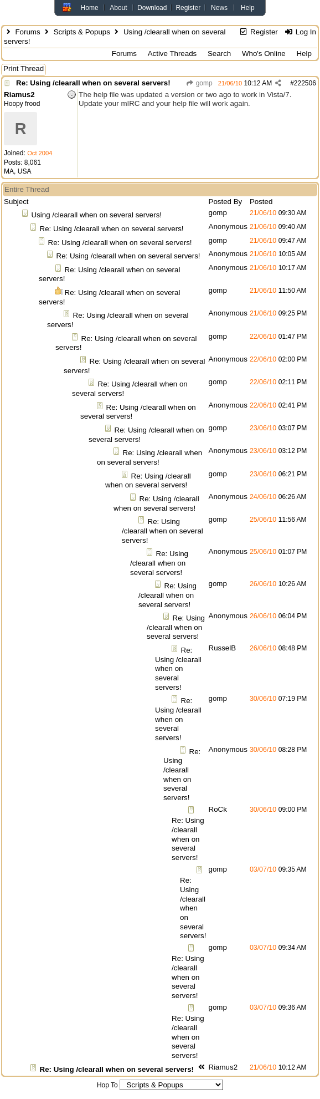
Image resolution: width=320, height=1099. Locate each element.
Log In (300, 32)
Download (152, 8)
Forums (27, 32)
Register (188, 8)
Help (248, 8)
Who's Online (264, 53)
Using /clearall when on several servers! (97, 215)
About (118, 8)
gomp (198, 83)
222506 (305, 83)
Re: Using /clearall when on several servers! (93, 83)
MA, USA (17, 171)
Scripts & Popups (82, 32)
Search (219, 53)
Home (90, 8)
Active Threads (172, 53)
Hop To (107, 1085)
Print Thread (23, 68)
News (219, 8)
